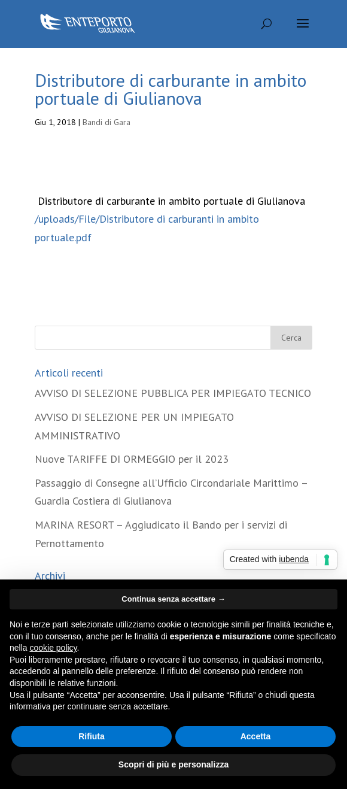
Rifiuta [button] (91, 736)
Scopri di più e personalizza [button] (173, 764)
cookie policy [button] (53, 648)
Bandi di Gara (106, 122)
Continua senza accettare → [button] (173, 598)
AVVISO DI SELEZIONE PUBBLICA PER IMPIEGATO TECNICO (173, 393)
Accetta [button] (256, 736)
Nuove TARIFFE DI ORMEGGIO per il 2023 (132, 459)
